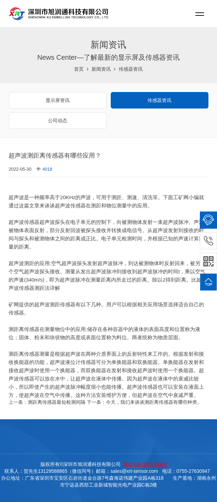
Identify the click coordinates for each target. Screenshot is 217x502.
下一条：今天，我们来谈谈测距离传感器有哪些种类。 (144, 402)
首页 (79, 69)
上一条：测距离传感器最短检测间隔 (47, 402)
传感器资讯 (131, 69)
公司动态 (57, 120)
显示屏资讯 (58, 100)
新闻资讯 (101, 69)
